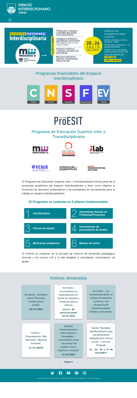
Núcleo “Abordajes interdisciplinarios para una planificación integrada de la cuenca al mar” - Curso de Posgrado (101, 348)
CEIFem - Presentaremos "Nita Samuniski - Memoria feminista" (36, 350)
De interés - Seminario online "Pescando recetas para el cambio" (36, 303)
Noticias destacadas (68, 278)
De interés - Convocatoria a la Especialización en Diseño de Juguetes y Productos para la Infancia (68, 300)
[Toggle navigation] (10, 20)
